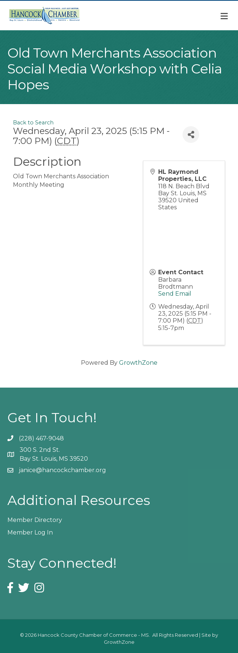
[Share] (191, 134)
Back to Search (33, 122)
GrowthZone (138, 362)
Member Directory (34, 519)
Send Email (174, 293)
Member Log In (30, 532)
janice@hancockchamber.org (62, 470)
